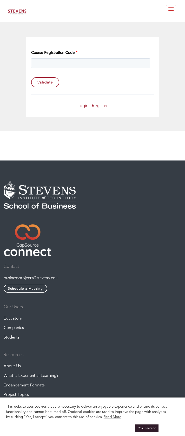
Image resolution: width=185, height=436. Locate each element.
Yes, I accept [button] (147, 428)
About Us (12, 366)
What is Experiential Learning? (31, 375)
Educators (13, 318)
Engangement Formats (24, 385)
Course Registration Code (54, 52)
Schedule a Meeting (25, 288)
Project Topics (16, 394)
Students (11, 337)
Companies (14, 327)
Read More (112, 416)
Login (83, 106)
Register (100, 106)
